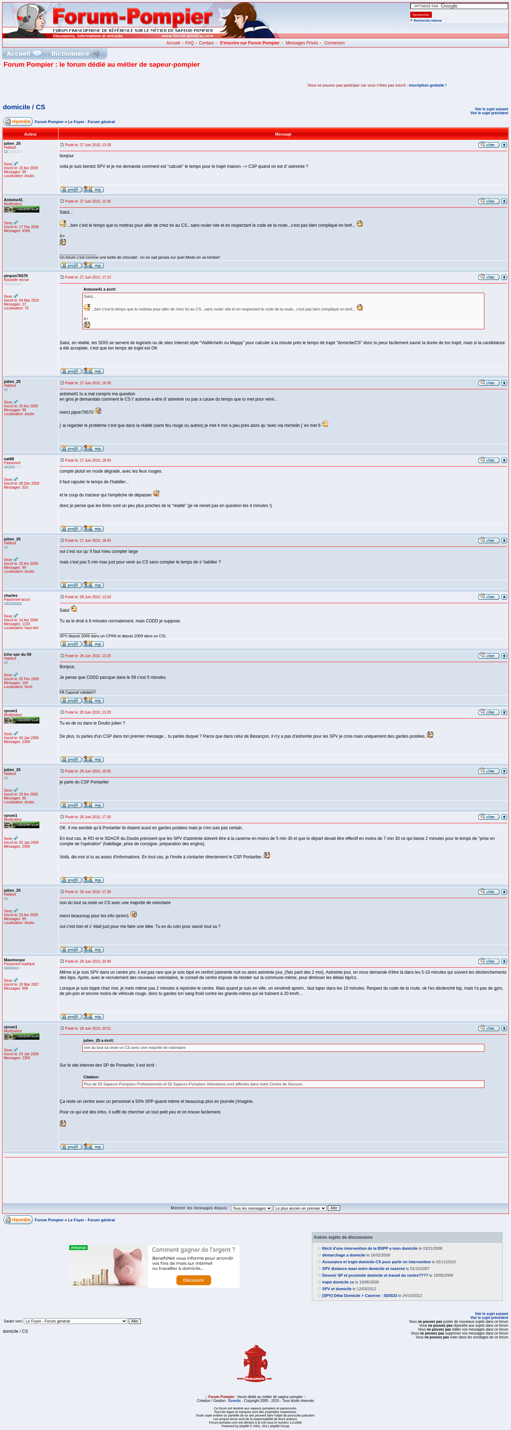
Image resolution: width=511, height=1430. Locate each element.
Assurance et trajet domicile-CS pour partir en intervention (376, 1262)
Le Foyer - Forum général (91, 122)
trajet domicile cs (338, 1282)
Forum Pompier (49, 122)
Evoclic (235, 1401)
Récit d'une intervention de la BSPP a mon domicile (370, 1248)
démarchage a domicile (344, 1255)
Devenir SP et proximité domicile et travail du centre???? (375, 1275)
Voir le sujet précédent (489, 113)
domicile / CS (24, 107)
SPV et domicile (337, 1289)
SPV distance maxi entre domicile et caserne (363, 1268)
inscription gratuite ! (427, 85)
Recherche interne (428, 20)
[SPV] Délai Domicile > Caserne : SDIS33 (359, 1295)
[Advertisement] (87, 85)
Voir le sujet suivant (491, 109)
